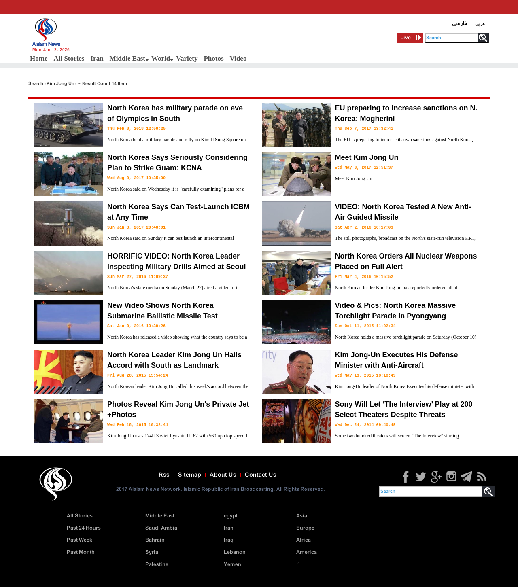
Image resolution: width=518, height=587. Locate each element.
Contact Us (260, 475)
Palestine (156, 564)
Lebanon (235, 552)
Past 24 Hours (84, 528)
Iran (96, 58)
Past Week (79, 540)
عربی (480, 23)
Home (38, 58)
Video (238, 58)
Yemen (232, 564)
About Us (223, 475)
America (306, 552)
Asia (301, 516)
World (160, 58)
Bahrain (155, 540)
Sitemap (189, 475)
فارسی (459, 23)
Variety (186, 58)
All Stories (68, 58)
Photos (213, 58)
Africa (303, 540)
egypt (231, 516)
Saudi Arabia (161, 528)
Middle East (127, 58)
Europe (305, 528)
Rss (164, 475)
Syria (151, 552)
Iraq (229, 540)
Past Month (81, 552)
